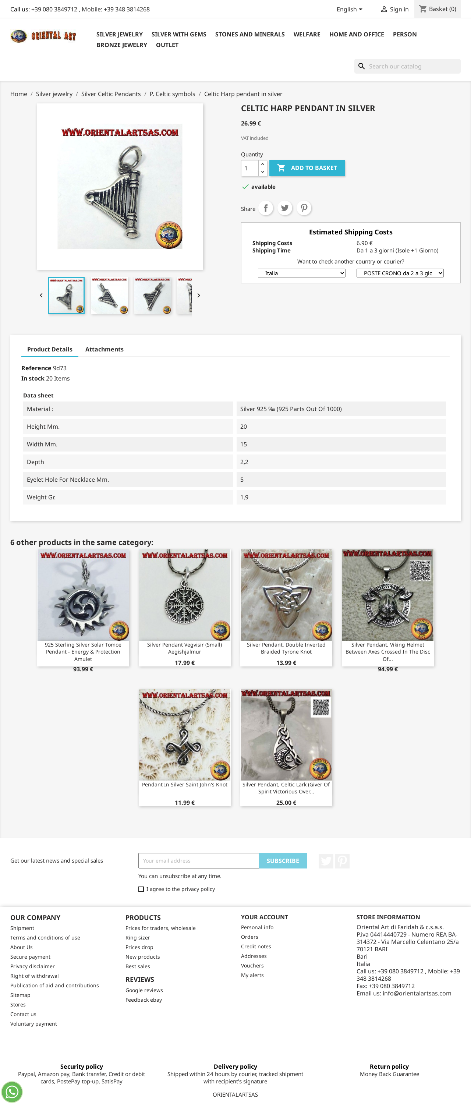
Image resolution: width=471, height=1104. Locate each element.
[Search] (407, 66)
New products (142, 956)
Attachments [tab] (104, 349)
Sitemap (20, 994)
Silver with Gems (179, 34)
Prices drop (139, 947)
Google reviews (144, 990)
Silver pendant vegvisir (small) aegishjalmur (184, 648)
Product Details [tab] (49, 349)
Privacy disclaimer (32, 966)
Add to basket (307, 168)
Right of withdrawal (34, 975)
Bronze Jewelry (121, 45)
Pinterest (304, 208)
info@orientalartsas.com (417, 993)
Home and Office (356, 34)
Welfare (307, 34)
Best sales (137, 966)
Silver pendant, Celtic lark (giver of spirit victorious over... (286, 788)
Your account (264, 917)
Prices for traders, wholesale (160, 927)
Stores (18, 1004)
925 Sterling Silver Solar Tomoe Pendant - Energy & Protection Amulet (83, 652)
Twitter (326, 861)
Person (405, 34)
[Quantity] (250, 168)
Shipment (22, 927)
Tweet (284, 208)
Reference (36, 368)
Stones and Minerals (250, 34)
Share (265, 208)
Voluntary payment (33, 1023)
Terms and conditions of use (45, 937)
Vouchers (252, 965)
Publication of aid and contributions (54, 985)
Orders (249, 936)
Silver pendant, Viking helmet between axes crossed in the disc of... (388, 652)
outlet (167, 45)
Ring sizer (137, 937)
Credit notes (256, 946)
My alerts (252, 975)
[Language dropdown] (351, 10)
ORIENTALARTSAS (235, 1094)
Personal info (257, 927)
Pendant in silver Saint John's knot (184, 784)
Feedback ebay (143, 999)
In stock (33, 378)
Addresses (254, 955)
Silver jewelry (119, 34)
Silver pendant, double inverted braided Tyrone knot (286, 648)
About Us (21, 947)
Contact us (23, 1014)
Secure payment (30, 956)
